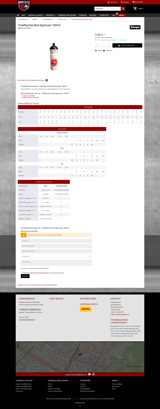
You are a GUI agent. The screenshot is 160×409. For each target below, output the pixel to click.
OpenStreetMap (132, 366)
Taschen (83, 384)
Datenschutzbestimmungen (39, 273)
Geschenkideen (117, 384)
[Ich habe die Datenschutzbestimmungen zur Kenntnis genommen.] (21, 272)
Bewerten (107, 50)
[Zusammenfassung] (56, 251)
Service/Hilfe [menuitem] (138, 2)
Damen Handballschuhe (24, 386)
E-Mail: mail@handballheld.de (120, 314)
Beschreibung (22, 80)
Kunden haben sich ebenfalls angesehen (44, 285)
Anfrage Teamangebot (87, 391)
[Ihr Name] (56, 241)
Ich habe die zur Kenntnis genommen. (43, 273)
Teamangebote (85, 389)
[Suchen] (123, 9)
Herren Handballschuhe (24, 389)
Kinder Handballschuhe (23, 384)
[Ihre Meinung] (56, 263)
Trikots (50, 384)
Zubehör (83, 386)
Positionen (19, 391)
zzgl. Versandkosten (106, 37)
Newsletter (116, 386)
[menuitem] (124, 2)
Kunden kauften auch (24, 285)
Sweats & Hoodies (54, 389)
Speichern (25, 276)
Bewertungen (42, 80)
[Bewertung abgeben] (56, 256)
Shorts (50, 386)
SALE (114, 389)
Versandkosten (75, 398)
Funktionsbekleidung (55, 391)
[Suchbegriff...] (109, 9)
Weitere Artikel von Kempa (30, 97)
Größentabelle (31, 80)
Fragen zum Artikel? (28, 96)
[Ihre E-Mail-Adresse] (56, 246)
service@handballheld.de (27, 320)
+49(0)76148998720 (30, 309)
